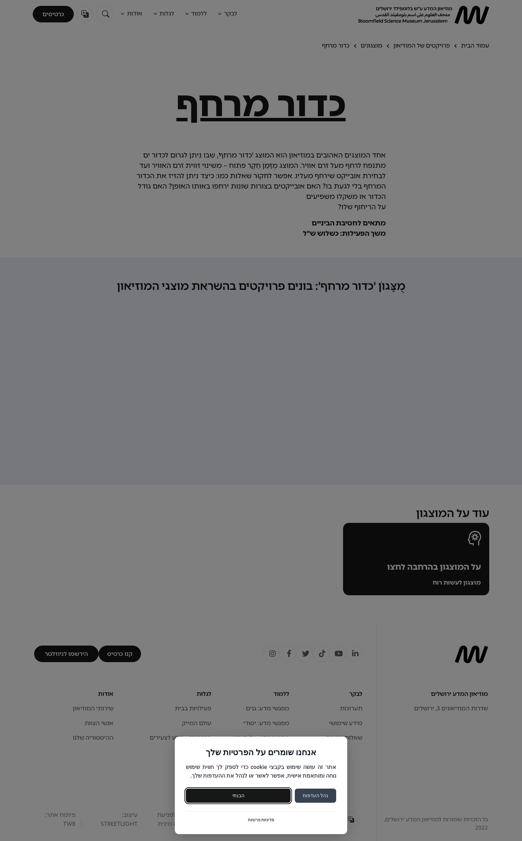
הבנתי (238, 795)
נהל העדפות (315, 795)
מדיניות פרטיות (261, 820)
